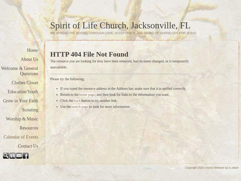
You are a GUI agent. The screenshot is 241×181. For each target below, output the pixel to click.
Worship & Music (22, 118)
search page (80, 107)
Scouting (30, 109)
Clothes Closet (25, 82)
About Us (29, 59)
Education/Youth (23, 91)
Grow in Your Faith (20, 100)
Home (32, 50)
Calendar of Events (21, 137)
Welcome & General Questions (19, 71)
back (77, 101)
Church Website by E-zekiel (221, 167)
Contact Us (28, 146)
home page (87, 95)
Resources (29, 127)
